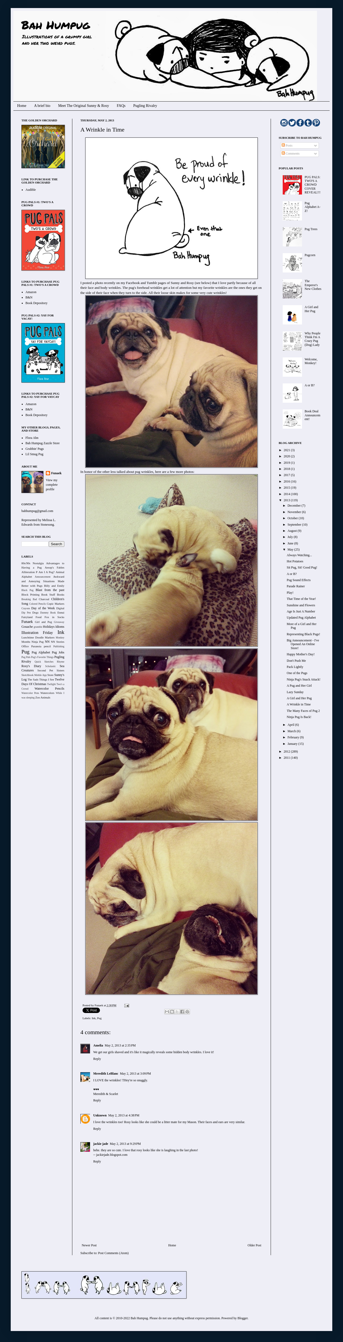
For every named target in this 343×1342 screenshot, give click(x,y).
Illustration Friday (37, 632)
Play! (290, 593)
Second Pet (45, 670)
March (292, 731)
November (295, 512)
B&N (28, 297)
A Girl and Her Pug (311, 309)
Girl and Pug (43, 621)
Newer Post (89, 1245)
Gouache (27, 627)
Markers (50, 637)
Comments (291, 153)
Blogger (242, 1318)
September (295, 524)
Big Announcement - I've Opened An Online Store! (303, 644)
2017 (287, 475)
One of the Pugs (297, 673)
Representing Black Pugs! (303, 634)
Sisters (60, 670)
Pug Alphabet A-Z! (312, 207)
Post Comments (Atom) (113, 1253)
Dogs (35, 612)
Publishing (58, 646)
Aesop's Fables (54, 567)
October (293, 518)
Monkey (60, 637)
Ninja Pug (38, 641)
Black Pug (27, 590)
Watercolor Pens (30, 692)
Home (21, 106)
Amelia (98, 1045)
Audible (30, 190)
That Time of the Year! (301, 599)
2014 (287, 494)
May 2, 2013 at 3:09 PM (135, 1073)
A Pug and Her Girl (299, 685)
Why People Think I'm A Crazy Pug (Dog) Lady (312, 339)
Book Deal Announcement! (312, 415)
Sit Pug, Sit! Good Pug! (302, 567)
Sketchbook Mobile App (34, 675)
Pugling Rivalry (145, 106)
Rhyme (60, 661)
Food (39, 617)
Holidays (48, 627)
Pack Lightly (295, 667)
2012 (287, 751)
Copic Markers (55, 603)
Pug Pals (26, 657)
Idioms (59, 627)
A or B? (310, 385)
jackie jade (100, 1144)
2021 (287, 450)
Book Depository (36, 303)
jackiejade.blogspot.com (112, 1155)
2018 (287, 469)
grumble (38, 626)
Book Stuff (48, 594)
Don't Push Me (296, 661)
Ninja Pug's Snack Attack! (303, 679)
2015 (287, 487)
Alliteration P (29, 572)
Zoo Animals (42, 697)
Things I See (46, 679)
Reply (97, 1059)
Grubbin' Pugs (34, 449)
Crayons (25, 608)
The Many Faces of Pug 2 (303, 711)
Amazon (30, 292)
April (291, 725)
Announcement (43, 576)
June (291, 543)
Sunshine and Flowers (301, 605)
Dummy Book (48, 612)
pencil (47, 646)
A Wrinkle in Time (299, 704)
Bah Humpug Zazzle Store (42, 443)
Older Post (254, 1245)
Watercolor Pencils (49, 688)
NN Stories (57, 641)
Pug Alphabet (41, 652)
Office (25, 646)
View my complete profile (52, 484)
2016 (287, 481)
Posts (287, 145)
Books (60, 594)
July (291, 537)
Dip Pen (26, 612)
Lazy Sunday (295, 692)
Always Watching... (299, 555)
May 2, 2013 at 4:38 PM (123, 1115)
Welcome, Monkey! (311, 361)
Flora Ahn (31, 438)
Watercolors (47, 692)
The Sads (33, 679)
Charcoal (44, 599)
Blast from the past (50, 590)
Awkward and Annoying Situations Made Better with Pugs (42, 581)
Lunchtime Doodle (32, 637)
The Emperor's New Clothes (313, 285)
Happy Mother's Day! (301, 654)
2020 (287, 456)
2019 (287, 463)
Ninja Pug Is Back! (299, 717)
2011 (287, 758)
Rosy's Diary (31, 666)
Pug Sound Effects (299, 580)
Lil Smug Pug (34, 454)
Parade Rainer (296, 586)
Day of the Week (43, 608)
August (293, 531)
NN (47, 642)
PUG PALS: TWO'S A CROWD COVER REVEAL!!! (312, 185)
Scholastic (50, 666)
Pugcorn (310, 255)
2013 (287, 500)
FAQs (121, 106)
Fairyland (26, 617)
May (291, 549)
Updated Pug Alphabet (301, 617)
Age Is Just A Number (301, 611)
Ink (93, 1018)
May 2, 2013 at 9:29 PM (125, 1144)
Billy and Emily (54, 585)
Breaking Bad (29, 599)
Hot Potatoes (295, 561)
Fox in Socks (54, 617)
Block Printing (30, 594)
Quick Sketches (44, 661)
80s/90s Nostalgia (32, 563)
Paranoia (36, 646)
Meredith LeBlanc (105, 1073)
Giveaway (59, 621)
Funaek (99, 1005)
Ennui (60, 612)
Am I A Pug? (47, 572)
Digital (60, 608)
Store (50, 674)
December (294, 505)
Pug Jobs (58, 652)
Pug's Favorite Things (42, 657)
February (294, 737)
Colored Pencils (37, 603)
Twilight (51, 684)
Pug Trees (311, 229)
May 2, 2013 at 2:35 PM (120, 1045)
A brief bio (42, 106)
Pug (99, 1018)
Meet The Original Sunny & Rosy (83, 106)
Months (25, 641)
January (293, 744)
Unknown (100, 1115)
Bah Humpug (55, 25)
